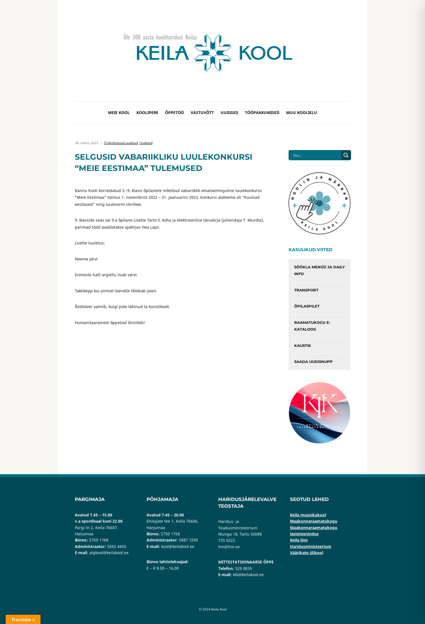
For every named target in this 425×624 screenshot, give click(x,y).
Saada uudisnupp (313, 361)
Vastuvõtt (202, 112)
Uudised (229, 112)
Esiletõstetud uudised (121, 143)
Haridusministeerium (310, 546)
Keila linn (299, 540)
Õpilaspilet (307, 306)
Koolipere (147, 112)
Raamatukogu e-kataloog (312, 326)
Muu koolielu (301, 112)
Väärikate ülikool (306, 552)
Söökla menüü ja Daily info (319, 270)
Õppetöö (174, 112)
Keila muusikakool (308, 515)
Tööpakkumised (262, 112)
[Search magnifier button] (346, 155)
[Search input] (316, 155)
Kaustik (302, 345)
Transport (306, 290)
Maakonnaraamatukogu (313, 521)
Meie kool (119, 112)
